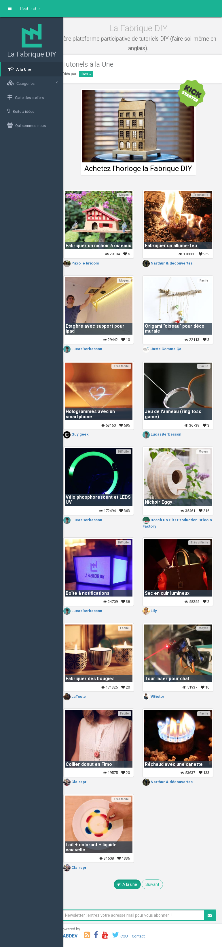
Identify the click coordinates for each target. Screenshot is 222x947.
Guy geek (84, 434)
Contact (147, 936)
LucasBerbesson (91, 349)
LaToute (83, 696)
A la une (131, 884)
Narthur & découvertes (172, 263)
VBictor (158, 696)
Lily (154, 611)
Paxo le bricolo (90, 263)
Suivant (157, 884)
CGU (132, 936)
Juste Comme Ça (166, 349)
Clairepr (83, 782)
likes (94, 74)
